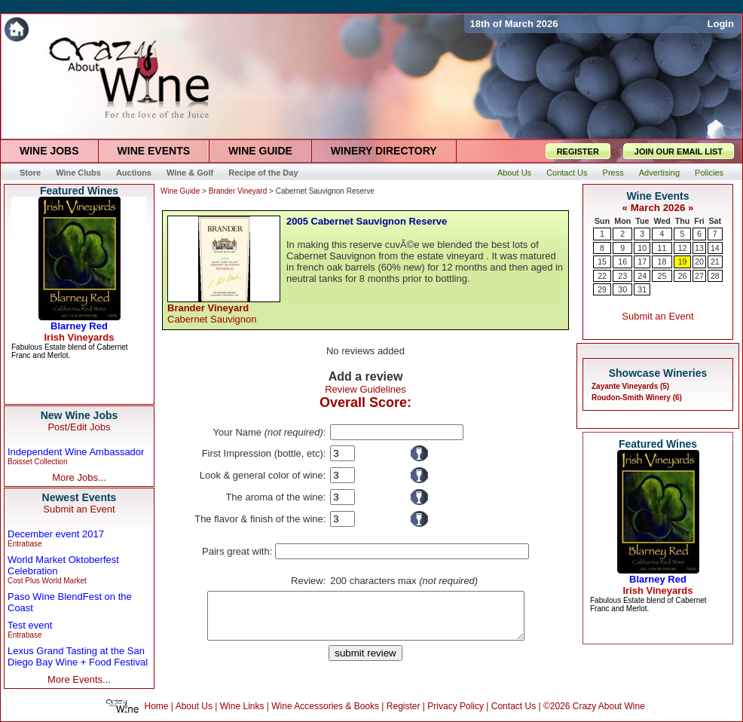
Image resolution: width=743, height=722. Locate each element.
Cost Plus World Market (47, 581)
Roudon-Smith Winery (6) (637, 397)
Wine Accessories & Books (325, 706)
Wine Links (242, 706)
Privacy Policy (455, 706)
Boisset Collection (37, 461)
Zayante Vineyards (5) (630, 386)
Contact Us (513, 706)
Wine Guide (180, 191)
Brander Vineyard (238, 191)
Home (157, 706)
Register (403, 706)
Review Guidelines (365, 389)
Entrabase (25, 544)
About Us (194, 706)
